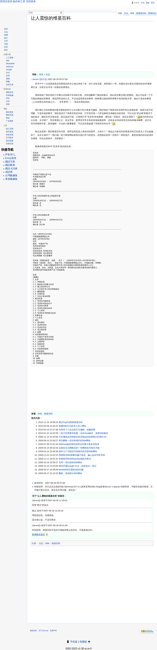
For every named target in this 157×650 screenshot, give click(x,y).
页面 (120, 13)
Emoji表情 (10, 158)
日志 (41, 543)
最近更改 (9, 112)
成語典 (9, 172)
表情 (8, 104)
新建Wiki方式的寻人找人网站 (72, 426)
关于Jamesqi (43, 630)
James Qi (36, 79)
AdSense (9, 67)
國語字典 (10, 161)
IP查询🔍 (10, 154)
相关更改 (9, 132)
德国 (8, 79)
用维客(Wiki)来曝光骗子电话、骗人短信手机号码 (82, 455)
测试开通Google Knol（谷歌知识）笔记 (77, 466)
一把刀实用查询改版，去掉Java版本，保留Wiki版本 (83, 433)
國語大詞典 (11, 168)
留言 (6, 50)
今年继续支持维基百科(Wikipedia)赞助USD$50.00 (82, 437)
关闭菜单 (31, 1)
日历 (8, 101)
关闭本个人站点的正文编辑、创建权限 (77, 429)
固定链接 (9, 141)
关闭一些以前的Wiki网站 (70, 462)
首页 (6, 29)
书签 (6, 44)
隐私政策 (33, 630)
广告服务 (9, 121)
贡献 (147, 3)
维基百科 (48, 413)
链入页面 (9, 129)
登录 (153, 3)
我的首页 (9, 92)
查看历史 (152, 13)
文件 (6, 41)
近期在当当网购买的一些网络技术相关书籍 (79, 448)
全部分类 (9, 85)
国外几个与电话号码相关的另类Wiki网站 (78, 451)
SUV (8, 73)
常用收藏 (9, 95)
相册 (6, 35)
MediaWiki (10, 64)
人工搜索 (9, 58)
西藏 (8, 81)
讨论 (44, 79)
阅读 (132, 13)
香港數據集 (11, 179)
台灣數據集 (11, 175)
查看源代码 (141, 13)
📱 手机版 (71, 641)
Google (9, 70)
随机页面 (9, 115)
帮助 (8, 118)
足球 (8, 75)
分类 (34, 543)
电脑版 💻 (85, 641)
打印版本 (9, 138)
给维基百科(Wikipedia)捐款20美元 (75, 458)
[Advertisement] (92, 45)
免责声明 (53, 630)
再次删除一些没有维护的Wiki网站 (75, 440)
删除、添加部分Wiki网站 (70, 473)
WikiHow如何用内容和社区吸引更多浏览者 (79, 444)
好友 (6, 47)
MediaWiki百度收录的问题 (71, 469)
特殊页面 (9, 135)
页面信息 (9, 144)
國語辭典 (10, 165)
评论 (8, 98)
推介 (6, 38)
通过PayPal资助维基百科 (71, 422)
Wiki (40, 413)
